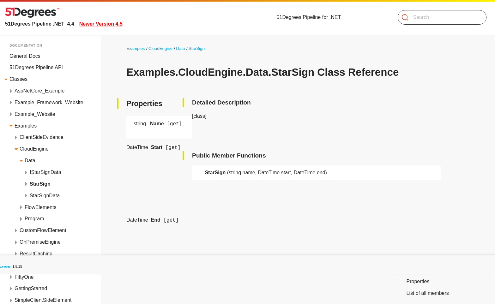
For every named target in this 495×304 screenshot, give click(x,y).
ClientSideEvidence (41, 137)
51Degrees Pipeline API (36, 67)
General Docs (24, 56)
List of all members (427, 293)
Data (30, 160)
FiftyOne (24, 277)
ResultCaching (36, 253)
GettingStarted (31, 288)
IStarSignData (45, 172)
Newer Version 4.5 (101, 24)
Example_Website (35, 114)
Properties (417, 281)
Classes (18, 79)
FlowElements (40, 207)
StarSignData (45, 195)
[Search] (439, 17)
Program (34, 218)
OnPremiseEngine (40, 242)
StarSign (40, 184)
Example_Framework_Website (49, 102)
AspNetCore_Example (39, 90)
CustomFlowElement (43, 230)
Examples (26, 125)
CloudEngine (34, 149)
